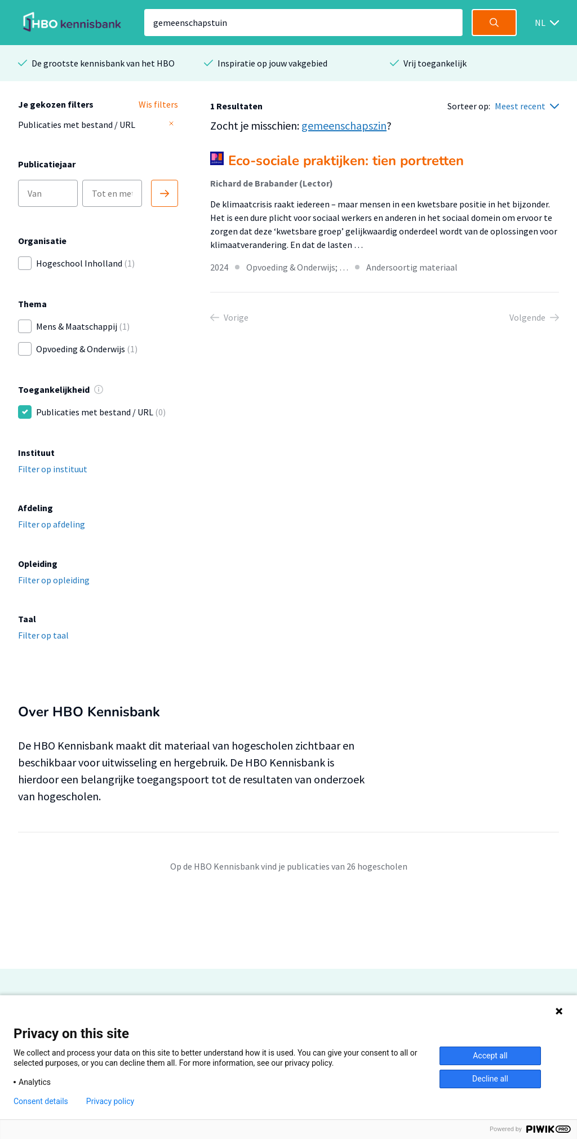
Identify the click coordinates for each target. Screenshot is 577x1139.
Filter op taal (43, 635)
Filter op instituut (52, 469)
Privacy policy (110, 1101)
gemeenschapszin (344, 125)
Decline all (490, 1078)
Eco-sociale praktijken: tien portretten (346, 161)
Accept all (490, 1055)
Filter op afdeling (51, 524)
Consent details (41, 1101)
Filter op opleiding (54, 580)
